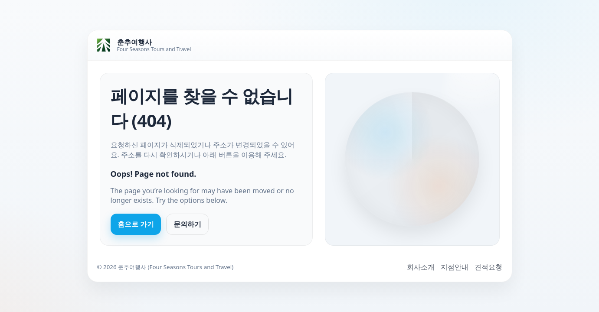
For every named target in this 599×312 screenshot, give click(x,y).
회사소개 (421, 267)
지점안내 (454, 267)
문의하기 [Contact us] (187, 224)
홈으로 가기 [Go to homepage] (136, 224)
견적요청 (488, 267)
